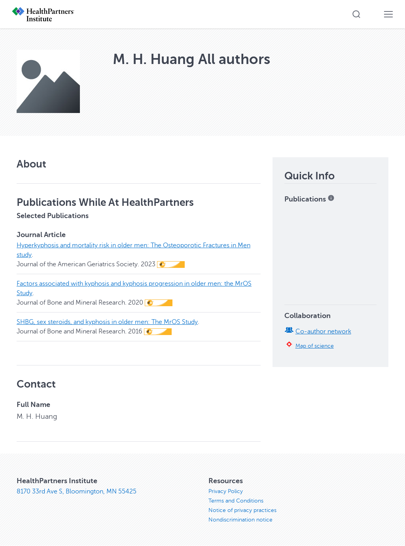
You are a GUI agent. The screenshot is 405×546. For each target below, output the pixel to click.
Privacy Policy (225, 491)
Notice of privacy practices (242, 510)
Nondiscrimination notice (240, 520)
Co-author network (323, 331)
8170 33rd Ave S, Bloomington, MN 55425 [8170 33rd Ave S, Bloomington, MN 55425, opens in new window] (76, 491)
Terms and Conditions (235, 501)
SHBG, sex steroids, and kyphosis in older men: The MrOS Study (107, 322)
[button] (356, 14)
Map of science (314, 346)
